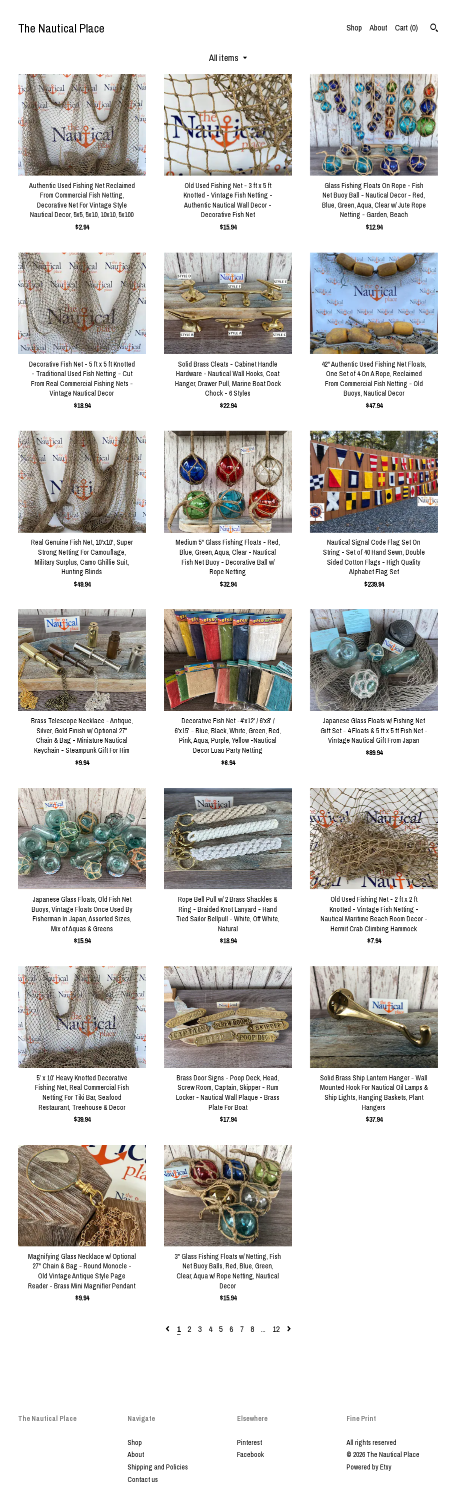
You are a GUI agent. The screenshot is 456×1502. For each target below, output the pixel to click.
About (379, 27)
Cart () (406, 27)
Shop (354, 27)
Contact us (143, 1479)
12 (276, 1328)
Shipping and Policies (158, 1466)
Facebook (250, 1454)
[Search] (434, 29)
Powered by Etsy (369, 1466)
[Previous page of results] (168, 1328)
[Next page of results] (289, 1328)
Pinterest (249, 1442)
